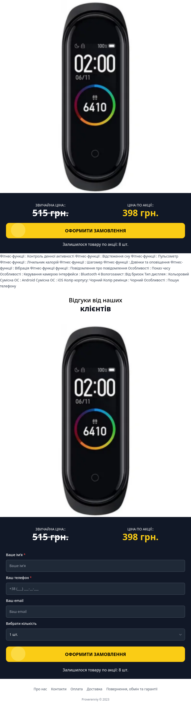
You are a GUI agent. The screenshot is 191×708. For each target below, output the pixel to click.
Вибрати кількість (21, 623)
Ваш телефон (19, 577)
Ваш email (14, 600)
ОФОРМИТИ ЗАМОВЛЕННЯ (69, 230)
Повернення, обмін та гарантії (131, 689)
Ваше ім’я (15, 554)
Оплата (77, 689)
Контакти (58, 689)
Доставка (94, 689)
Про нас (40, 689)
